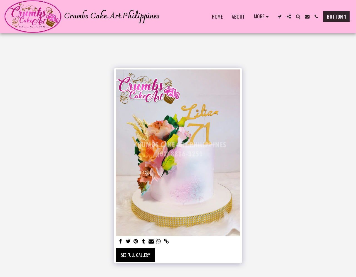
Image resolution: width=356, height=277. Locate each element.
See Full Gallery (135, 254)
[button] (279, 16)
